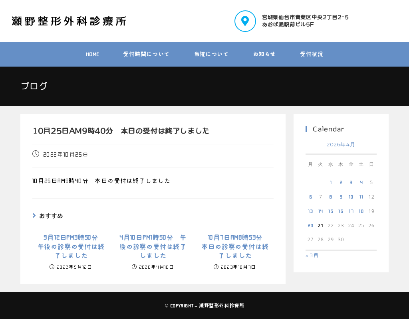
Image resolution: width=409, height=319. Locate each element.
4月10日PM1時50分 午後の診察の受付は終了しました (153, 246)
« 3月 (312, 255)
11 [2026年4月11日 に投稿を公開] (361, 196)
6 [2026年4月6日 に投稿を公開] (310, 196)
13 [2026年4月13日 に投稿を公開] (310, 211)
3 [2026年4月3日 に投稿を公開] (351, 182)
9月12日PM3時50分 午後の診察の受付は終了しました (71, 246)
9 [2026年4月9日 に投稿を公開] (341, 196)
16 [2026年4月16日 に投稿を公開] (340, 211)
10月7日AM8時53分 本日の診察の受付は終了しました (234, 246)
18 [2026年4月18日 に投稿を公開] (361, 211)
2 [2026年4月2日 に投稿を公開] (341, 182)
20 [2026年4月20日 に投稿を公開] (311, 225)
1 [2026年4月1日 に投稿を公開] (331, 182)
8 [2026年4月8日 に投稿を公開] (330, 196)
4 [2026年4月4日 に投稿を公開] (361, 182)
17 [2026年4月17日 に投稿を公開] (351, 211)
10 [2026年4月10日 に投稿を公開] (351, 196)
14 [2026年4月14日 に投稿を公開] (321, 211)
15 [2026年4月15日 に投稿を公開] (331, 211)
